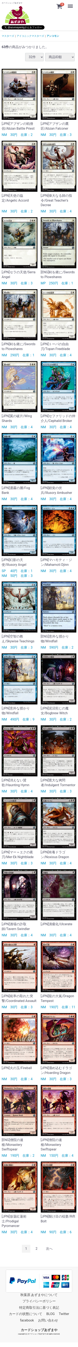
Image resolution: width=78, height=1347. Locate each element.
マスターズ (8, 36)
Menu (71, 4)
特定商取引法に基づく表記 (39, 1308)
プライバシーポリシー (39, 1301)
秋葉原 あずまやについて (39, 1295)
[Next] (49, 1249)
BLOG (50, 1314)
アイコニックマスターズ (30, 36)
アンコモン (53, 36)
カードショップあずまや (39, 1330)
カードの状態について (25, 1314)
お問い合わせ (48, 1320)
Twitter (64, 1314)
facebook (27, 1320)
